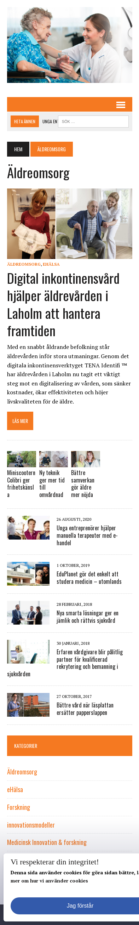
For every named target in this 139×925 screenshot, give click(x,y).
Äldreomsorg (24, 264)
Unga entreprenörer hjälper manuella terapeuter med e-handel (87, 535)
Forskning (18, 807)
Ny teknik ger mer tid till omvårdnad (52, 483)
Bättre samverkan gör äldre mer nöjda (82, 483)
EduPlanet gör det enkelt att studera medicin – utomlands (89, 578)
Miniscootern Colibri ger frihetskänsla (21, 483)
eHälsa (51, 264)
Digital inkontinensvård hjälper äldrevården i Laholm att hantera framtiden (63, 304)
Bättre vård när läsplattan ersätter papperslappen (85, 709)
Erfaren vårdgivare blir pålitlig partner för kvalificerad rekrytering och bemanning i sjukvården (65, 663)
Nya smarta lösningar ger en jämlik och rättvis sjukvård (87, 617)
